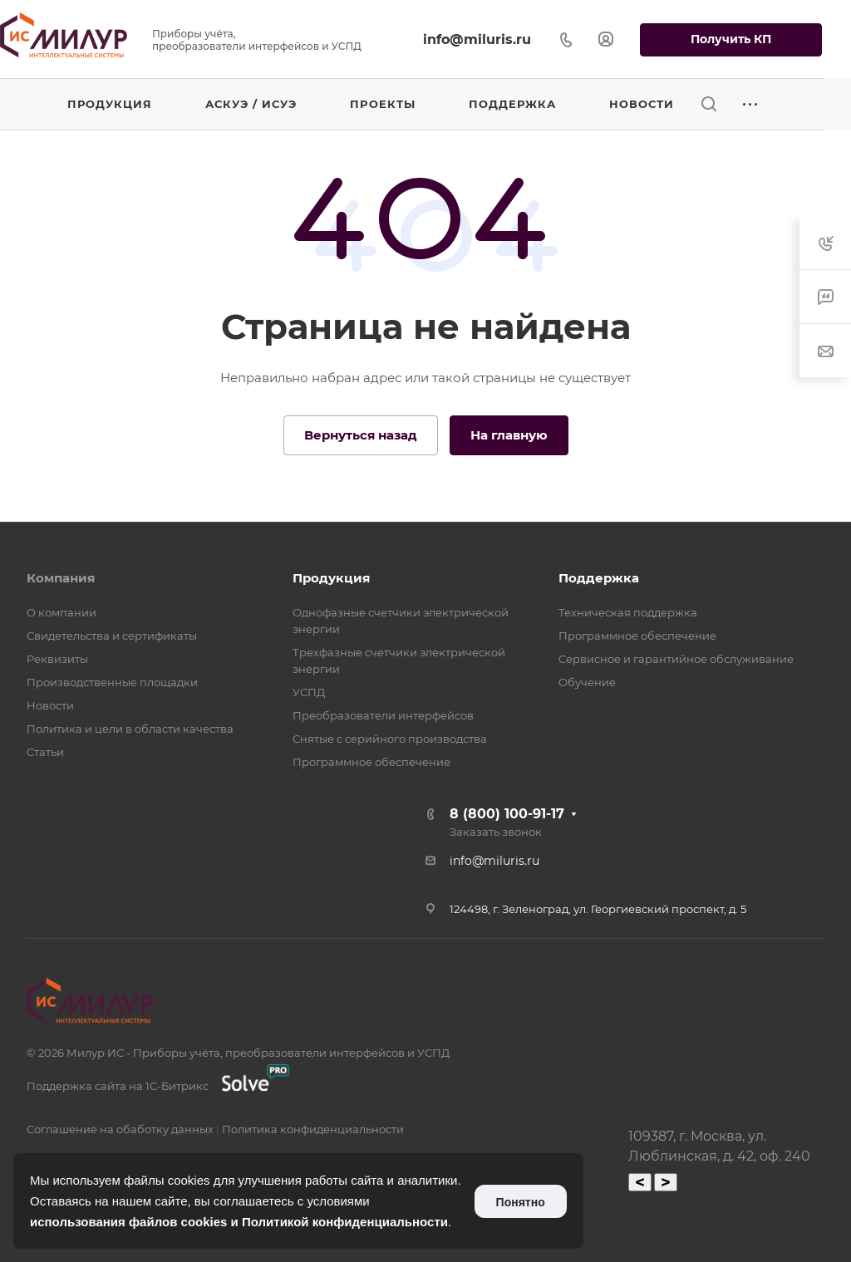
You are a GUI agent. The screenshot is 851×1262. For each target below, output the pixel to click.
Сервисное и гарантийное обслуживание (676, 658)
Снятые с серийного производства (390, 738)
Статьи (45, 752)
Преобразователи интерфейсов (383, 715)
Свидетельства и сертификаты (112, 635)
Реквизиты (57, 658)
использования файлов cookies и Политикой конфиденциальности (239, 1222)
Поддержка (598, 578)
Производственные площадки (112, 682)
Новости (50, 705)
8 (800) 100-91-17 (507, 814)
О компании (61, 612)
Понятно (520, 1202)
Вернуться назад (360, 435)
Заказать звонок (496, 831)
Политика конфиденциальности (313, 1129)
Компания (61, 578)
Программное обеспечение (371, 761)
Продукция (331, 578)
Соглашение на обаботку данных (120, 1129)
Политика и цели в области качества (130, 728)
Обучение (587, 682)
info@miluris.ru (477, 39)
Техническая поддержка (627, 612)
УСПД (309, 692)
